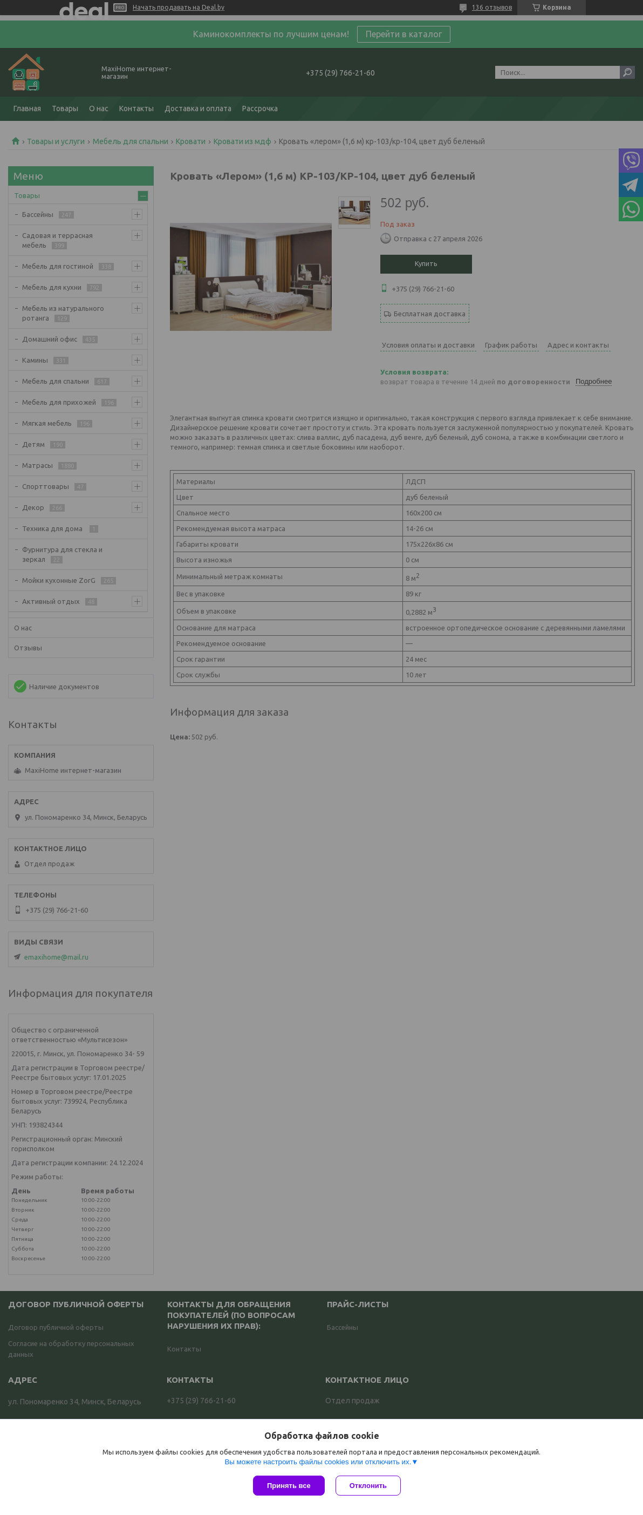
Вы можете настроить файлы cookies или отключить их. (317, 1462)
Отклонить (368, 1486)
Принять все (289, 1486)
